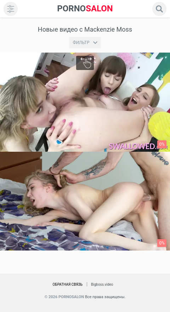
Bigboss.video (102, 284)
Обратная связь (67, 284)
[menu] (11, 9)
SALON (85, 8)
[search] (159, 9)
